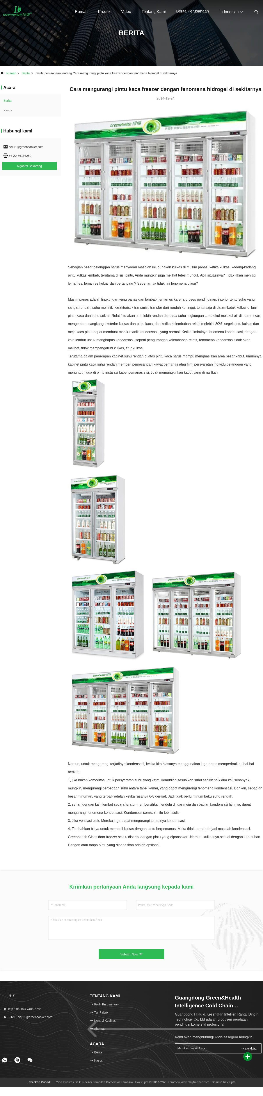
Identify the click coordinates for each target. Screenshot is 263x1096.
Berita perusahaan (192, 11)
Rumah (81, 11)
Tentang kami (154, 11)
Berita (26, 73)
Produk (104, 11)
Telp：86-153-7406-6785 (22, 1009)
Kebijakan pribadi (39, 1082)
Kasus (8, 110)
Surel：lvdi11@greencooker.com (27, 1017)
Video (126, 11)
